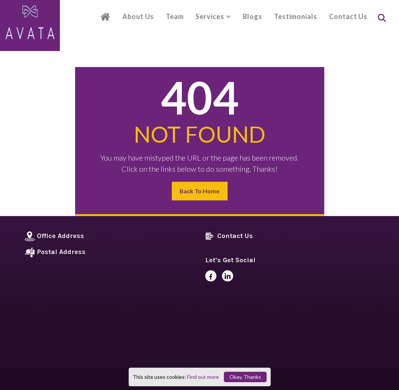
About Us (138, 16)
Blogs (252, 16)
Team (175, 16)
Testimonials (295, 16)
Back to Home (199, 190)
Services (210, 16)
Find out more (203, 377)
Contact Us (348, 16)
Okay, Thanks (245, 377)
